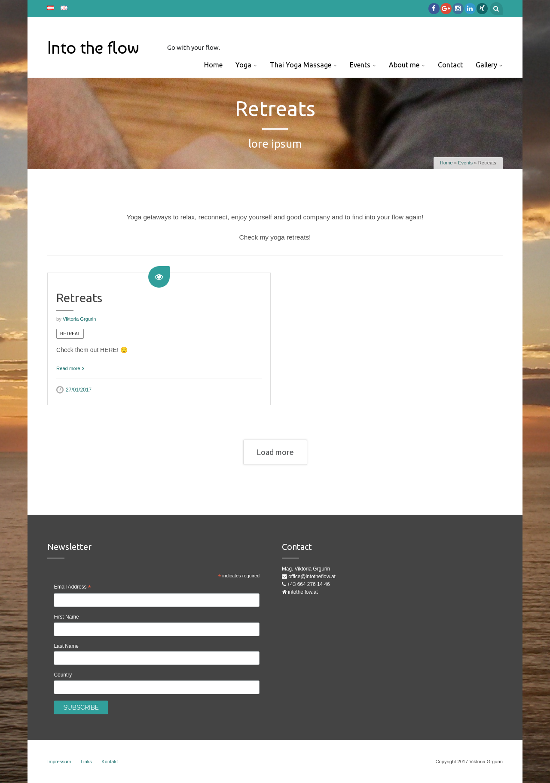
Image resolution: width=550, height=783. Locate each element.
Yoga (243, 65)
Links (86, 761)
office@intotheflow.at (312, 577)
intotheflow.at (303, 592)
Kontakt (109, 761)
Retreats (79, 297)
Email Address (72, 588)
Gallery (486, 65)
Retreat (70, 333)
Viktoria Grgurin (79, 319)
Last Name (66, 646)
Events (360, 65)
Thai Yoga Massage (300, 65)
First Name (66, 617)
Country (63, 675)
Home (213, 65)
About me (404, 65)
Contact (450, 65)
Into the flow (93, 47)
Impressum (59, 761)
